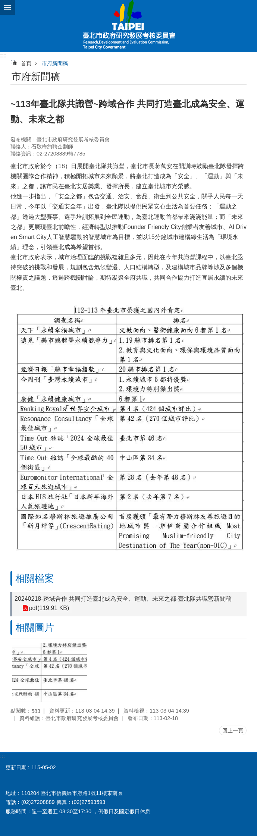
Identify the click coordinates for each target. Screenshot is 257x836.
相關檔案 (34, 578)
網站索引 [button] (7, 7)
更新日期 (16, 767)
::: (3, 55)
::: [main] (12, 61)
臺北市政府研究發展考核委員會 (128, 26)
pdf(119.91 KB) (49, 608)
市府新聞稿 (55, 63)
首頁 (26, 63)
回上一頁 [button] (232, 730)
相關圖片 (34, 627)
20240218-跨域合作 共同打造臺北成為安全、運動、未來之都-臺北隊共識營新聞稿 (123, 598)
